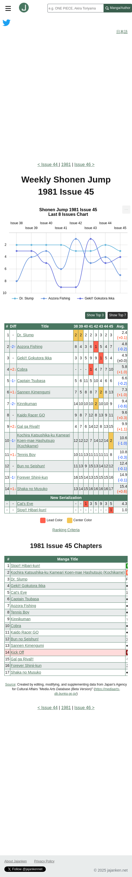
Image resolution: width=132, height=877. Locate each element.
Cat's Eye (25, 503)
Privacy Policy (44, 861)
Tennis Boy (26, 454)
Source (10, 684)
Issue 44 (50, 164)
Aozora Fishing (29, 346)
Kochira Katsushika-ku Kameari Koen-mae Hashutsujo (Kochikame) (43, 440)
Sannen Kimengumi (33, 392)
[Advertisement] (66, 90)
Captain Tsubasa (31, 381)
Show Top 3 (95, 315)
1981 (66, 164)
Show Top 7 (117, 315)
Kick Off (17, 652)
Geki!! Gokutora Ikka (34, 358)
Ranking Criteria (65, 530)
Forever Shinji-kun (32, 477)
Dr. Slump (25, 335)
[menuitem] (126, 210)
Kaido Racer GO (31, 415)
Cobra (22, 369)
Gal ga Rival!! (28, 426)
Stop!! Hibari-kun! (31, 510)
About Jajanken (15, 861)
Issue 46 (82, 164)
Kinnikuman (27, 404)
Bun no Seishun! (31, 466)
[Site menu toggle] (8, 8)
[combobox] (75, 8)
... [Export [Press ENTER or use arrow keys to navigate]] (126, 208)
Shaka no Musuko (32, 489)
